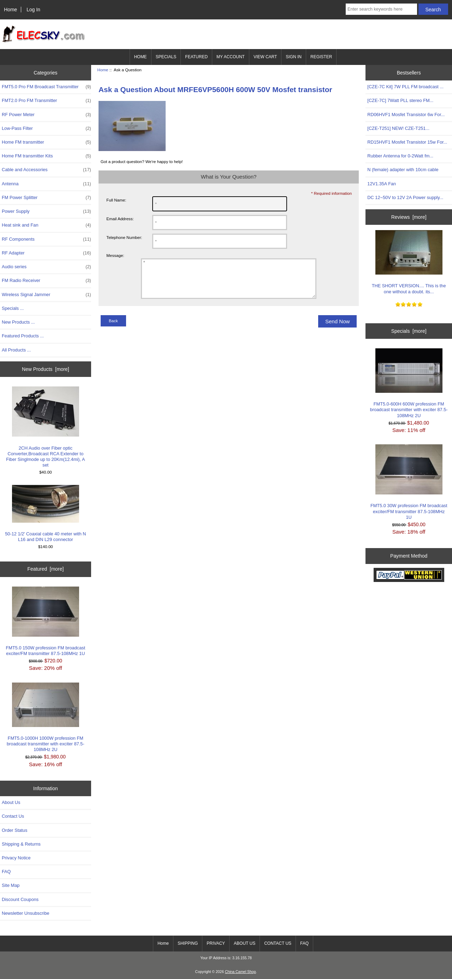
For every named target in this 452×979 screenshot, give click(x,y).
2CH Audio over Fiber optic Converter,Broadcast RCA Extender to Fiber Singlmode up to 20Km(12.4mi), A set (45, 427)
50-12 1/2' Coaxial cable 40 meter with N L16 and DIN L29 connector (45, 513)
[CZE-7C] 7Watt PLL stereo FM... (400, 100)
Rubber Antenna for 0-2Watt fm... (400, 155)
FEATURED (196, 56)
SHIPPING (188, 943)
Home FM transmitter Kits (46, 156)
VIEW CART (265, 56)
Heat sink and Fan (46, 225)
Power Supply (46, 211)
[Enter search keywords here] (381, 9)
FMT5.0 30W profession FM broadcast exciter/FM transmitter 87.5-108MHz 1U (408, 482)
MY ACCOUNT (230, 56)
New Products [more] (45, 369)
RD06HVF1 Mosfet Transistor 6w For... (406, 114)
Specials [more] (409, 331)
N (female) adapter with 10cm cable (402, 169)
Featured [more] (45, 569)
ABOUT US (244, 943)
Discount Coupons (20, 899)
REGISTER (321, 56)
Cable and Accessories (46, 170)
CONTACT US (277, 943)
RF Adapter (46, 253)
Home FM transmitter (46, 142)
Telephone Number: (124, 237)
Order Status (14, 830)
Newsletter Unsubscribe (25, 913)
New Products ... (18, 322)
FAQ (6, 871)
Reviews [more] (409, 217)
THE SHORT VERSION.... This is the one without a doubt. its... (409, 262)
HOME (140, 56)
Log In (33, 9)
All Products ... (16, 350)
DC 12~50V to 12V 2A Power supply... (405, 197)
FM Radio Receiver (46, 280)
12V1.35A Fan (381, 183)
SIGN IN (294, 56)
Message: (115, 255)
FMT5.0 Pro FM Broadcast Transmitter (46, 87)
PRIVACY (216, 943)
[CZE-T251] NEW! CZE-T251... (398, 128)
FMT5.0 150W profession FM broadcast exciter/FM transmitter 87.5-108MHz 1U (45, 621)
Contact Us (13, 816)
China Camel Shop (240, 972)
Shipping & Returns (21, 844)
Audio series (46, 267)
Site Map (10, 885)
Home (10, 9)
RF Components (46, 239)
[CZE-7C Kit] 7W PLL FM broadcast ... (405, 86)
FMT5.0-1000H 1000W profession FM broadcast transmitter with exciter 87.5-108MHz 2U (45, 717)
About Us (11, 802)
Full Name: (116, 200)
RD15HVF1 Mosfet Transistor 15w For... (407, 142)
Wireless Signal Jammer (46, 295)
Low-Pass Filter (46, 128)
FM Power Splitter (46, 197)
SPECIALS (166, 56)
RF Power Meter (46, 115)
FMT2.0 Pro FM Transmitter (46, 100)
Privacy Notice (16, 857)
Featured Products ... (23, 335)
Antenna (46, 184)
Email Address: (119, 218)
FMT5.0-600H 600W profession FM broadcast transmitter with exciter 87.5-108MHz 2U (409, 383)
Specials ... (13, 308)
